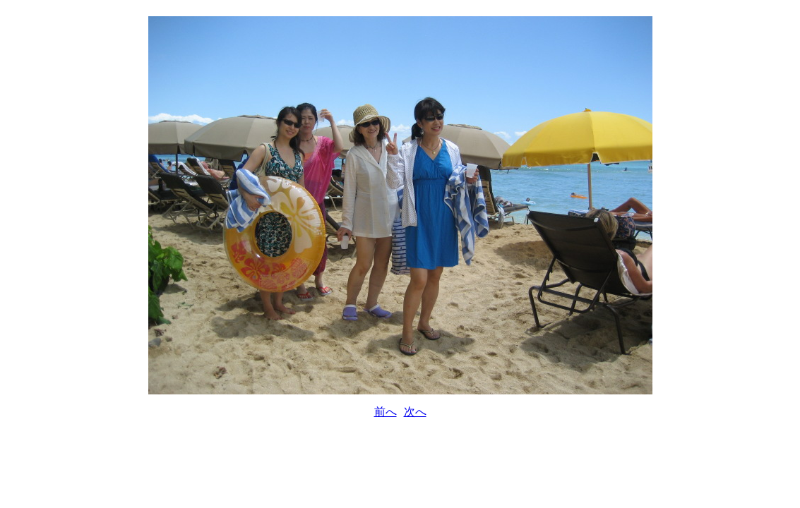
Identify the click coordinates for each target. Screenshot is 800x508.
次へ (415, 412)
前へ (385, 412)
